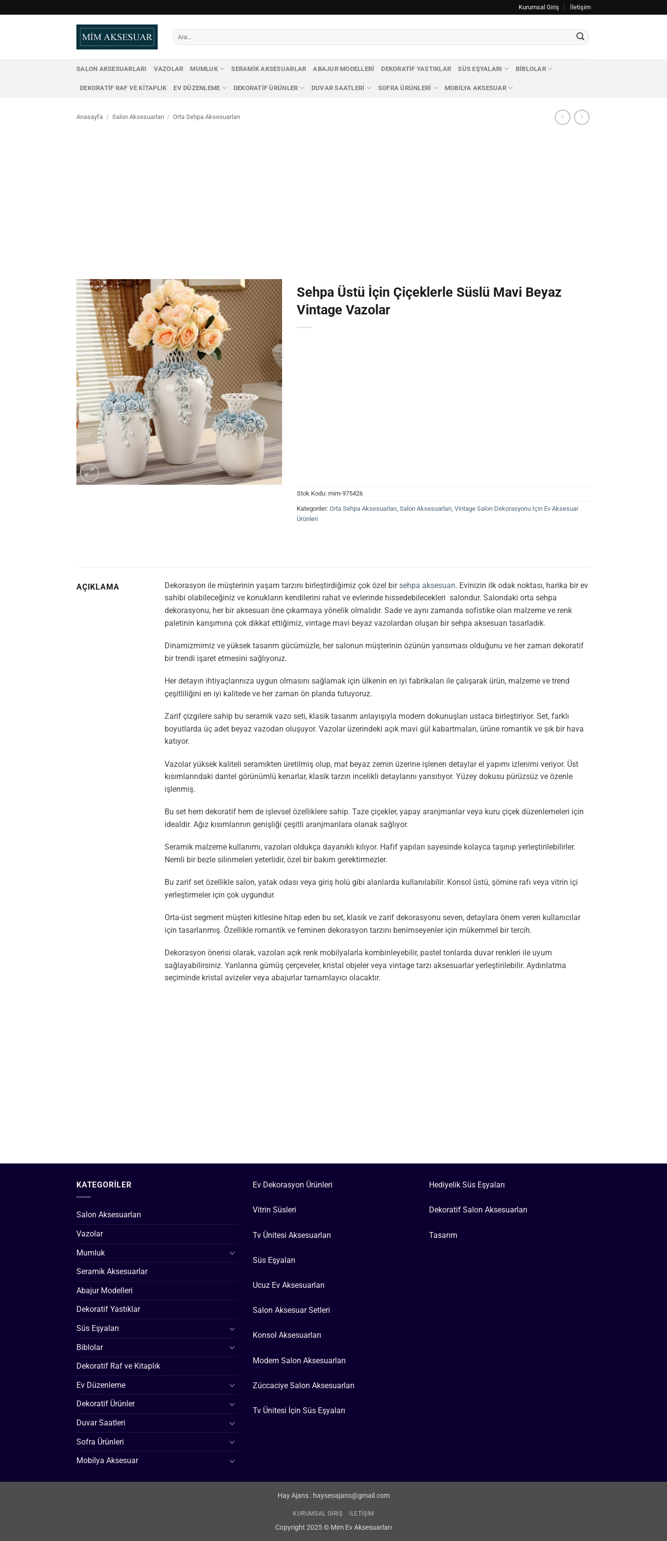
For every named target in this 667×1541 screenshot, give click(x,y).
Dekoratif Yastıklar (416, 68)
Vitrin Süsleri (274, 1209)
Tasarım (443, 1235)
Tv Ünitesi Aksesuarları (292, 1235)
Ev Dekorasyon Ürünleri (293, 1184)
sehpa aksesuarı (427, 585)
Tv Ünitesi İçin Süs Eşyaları (299, 1410)
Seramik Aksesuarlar (268, 68)
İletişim (580, 7)
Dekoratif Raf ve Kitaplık (123, 88)
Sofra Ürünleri (408, 88)
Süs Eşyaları (483, 68)
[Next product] (562, 117)
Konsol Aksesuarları (287, 1335)
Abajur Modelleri (343, 68)
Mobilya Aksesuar (479, 88)
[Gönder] (580, 37)
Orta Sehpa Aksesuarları (206, 116)
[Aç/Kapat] (232, 1252)
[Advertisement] (333, 199)
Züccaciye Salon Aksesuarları (304, 1385)
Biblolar (534, 68)
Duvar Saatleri (341, 88)
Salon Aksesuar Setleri (291, 1310)
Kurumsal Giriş (539, 7)
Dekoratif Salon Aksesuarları (478, 1209)
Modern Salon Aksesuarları (299, 1360)
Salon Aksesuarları (111, 68)
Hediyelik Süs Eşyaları (467, 1184)
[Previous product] (581, 117)
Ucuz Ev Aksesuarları (289, 1285)
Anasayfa (89, 116)
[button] (89, 473)
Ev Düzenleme (200, 88)
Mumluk (207, 68)
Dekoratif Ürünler (269, 88)
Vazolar (169, 68)
